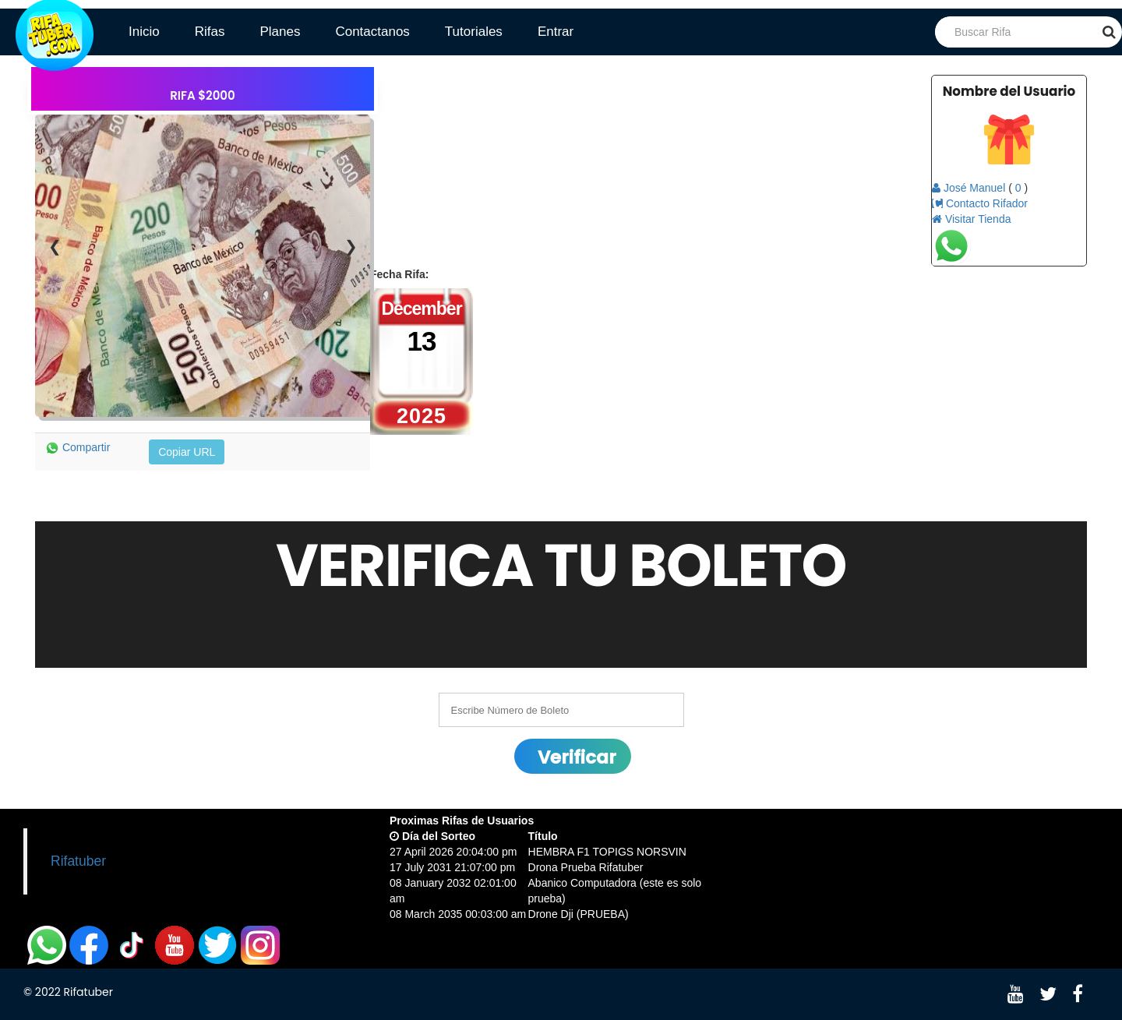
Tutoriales (474, 31)
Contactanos (372, 31)
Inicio (144, 31)
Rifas (210, 31)
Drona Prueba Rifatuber (586, 867)
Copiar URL (186, 452)
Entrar (555, 31)
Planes (279, 31)
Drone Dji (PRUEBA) (578, 914)
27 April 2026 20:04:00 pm (453, 851)
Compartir (77, 447)
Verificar (577, 757)
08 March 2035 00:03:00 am (458, 914)
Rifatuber (78, 861)
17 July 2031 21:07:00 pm (452, 867)
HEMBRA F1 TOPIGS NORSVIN (607, 851)
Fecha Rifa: (399, 274)
